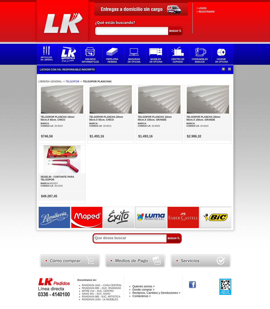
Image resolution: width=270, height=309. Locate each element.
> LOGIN (202, 8)
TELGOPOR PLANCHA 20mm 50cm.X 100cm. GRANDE (203, 118)
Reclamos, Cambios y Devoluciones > (156, 292)
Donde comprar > (143, 289)
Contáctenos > (141, 296)
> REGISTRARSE (206, 11)
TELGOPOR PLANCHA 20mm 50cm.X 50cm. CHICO (106, 118)
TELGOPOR (72, 81)
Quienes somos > (143, 286)
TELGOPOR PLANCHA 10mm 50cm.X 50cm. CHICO (58, 118)
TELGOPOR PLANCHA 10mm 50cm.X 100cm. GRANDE (155, 118)
